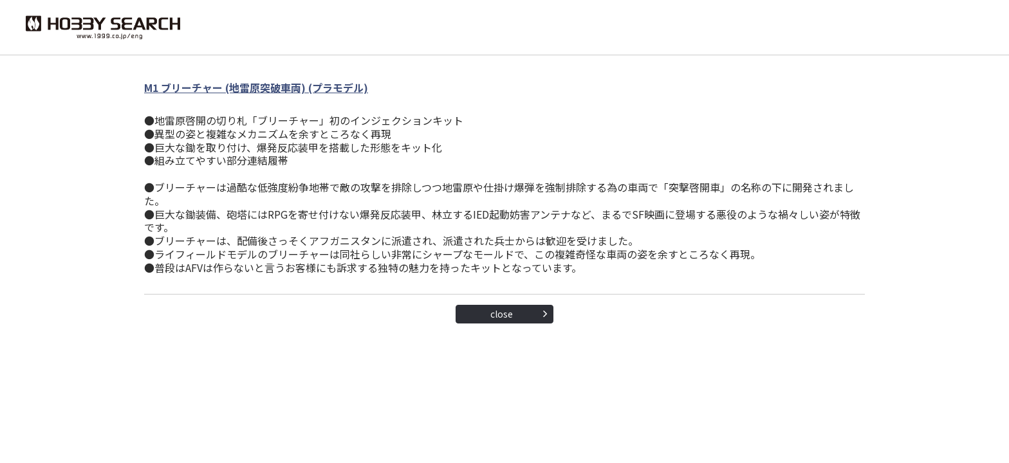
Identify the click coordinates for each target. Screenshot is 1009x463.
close (501, 313)
